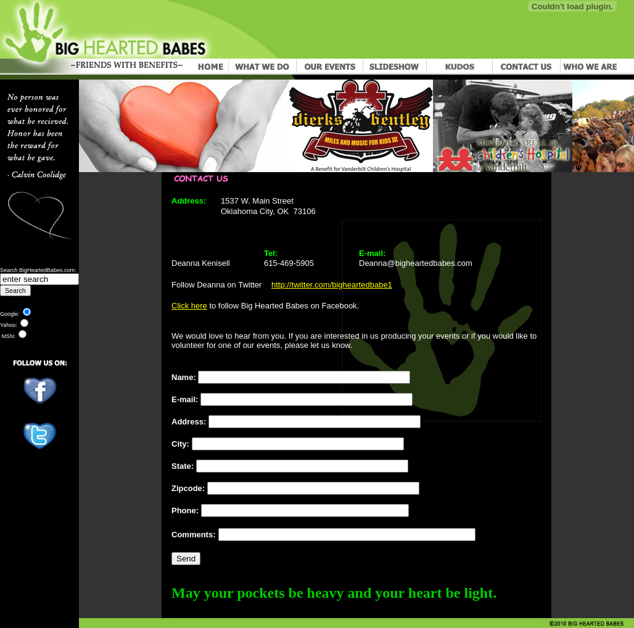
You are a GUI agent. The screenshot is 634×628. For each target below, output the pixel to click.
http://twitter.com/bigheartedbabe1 (331, 284)
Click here (189, 305)
